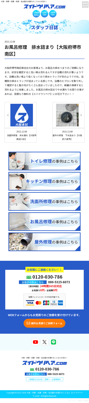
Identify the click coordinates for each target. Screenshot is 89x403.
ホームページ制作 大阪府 (78, 400)
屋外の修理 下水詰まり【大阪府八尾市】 (67, 135)
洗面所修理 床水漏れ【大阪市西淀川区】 (21, 135)
